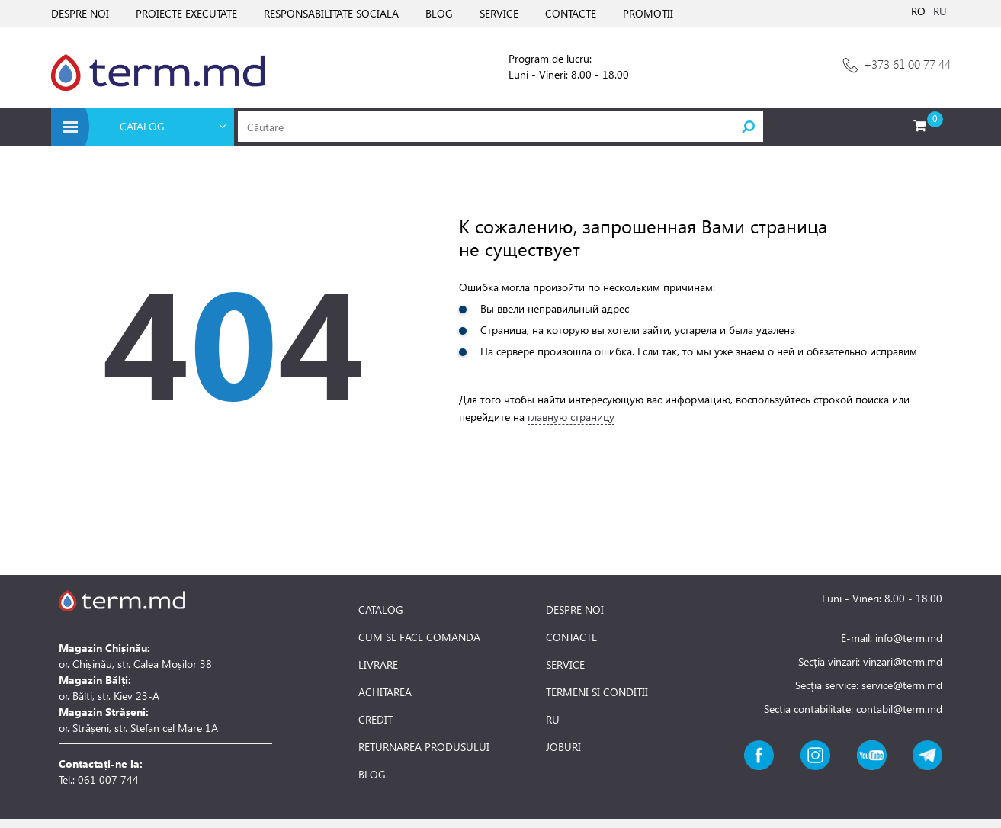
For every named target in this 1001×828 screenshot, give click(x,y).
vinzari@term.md (902, 661)
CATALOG (380, 610)
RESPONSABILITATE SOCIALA (331, 13)
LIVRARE (378, 665)
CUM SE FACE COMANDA (419, 637)
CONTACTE (570, 13)
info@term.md (908, 638)
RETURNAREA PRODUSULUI (423, 747)
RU (940, 11)
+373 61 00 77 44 (907, 64)
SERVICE (499, 13)
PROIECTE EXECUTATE (186, 13)
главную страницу (571, 416)
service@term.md (901, 685)
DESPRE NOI (80, 13)
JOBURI (563, 747)
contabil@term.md (899, 708)
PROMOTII (648, 13)
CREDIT (375, 719)
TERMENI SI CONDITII (597, 692)
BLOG (439, 13)
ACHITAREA (385, 692)
